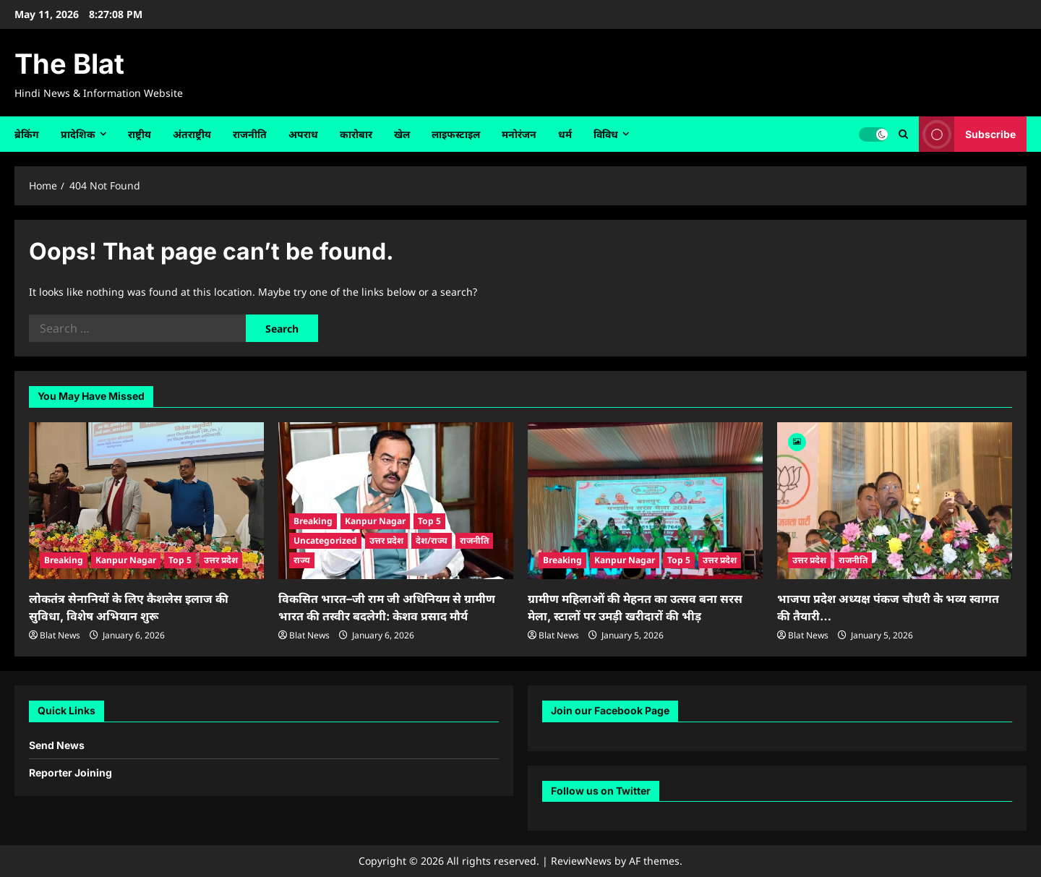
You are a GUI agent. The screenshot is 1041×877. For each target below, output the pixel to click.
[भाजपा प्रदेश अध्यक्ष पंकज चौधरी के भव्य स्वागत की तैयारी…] (894, 500)
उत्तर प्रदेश (221, 560)
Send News (57, 745)
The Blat (69, 63)
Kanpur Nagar (125, 560)
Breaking (63, 560)
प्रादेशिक (78, 134)
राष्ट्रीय (139, 134)
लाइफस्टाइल (456, 134)
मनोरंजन (519, 134)
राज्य (302, 560)
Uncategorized (325, 540)
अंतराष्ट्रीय (192, 134)
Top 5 (180, 560)
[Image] (797, 441)
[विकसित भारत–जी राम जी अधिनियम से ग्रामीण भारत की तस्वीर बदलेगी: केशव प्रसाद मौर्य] (395, 500)
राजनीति (250, 134)
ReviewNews (581, 861)
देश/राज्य (431, 540)
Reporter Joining (70, 772)
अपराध (303, 134)
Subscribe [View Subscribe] (967, 134)
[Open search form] (903, 134)
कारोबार (356, 134)
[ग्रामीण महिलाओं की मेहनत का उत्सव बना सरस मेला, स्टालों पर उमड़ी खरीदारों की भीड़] (645, 500)
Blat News (60, 635)
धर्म (565, 134)
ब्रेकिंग (26, 134)
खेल (402, 134)
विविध (606, 134)
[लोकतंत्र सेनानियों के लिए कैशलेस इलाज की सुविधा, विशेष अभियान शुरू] (146, 500)
